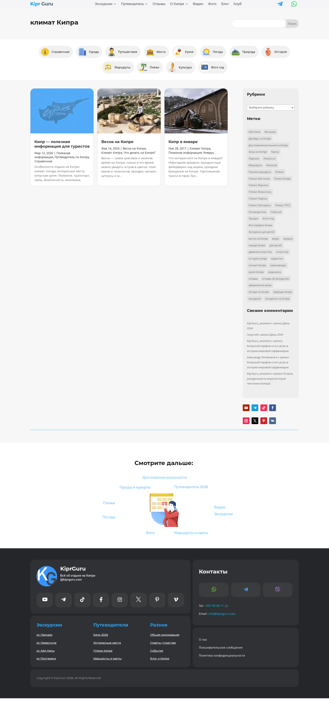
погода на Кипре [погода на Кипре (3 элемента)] (259, 292)
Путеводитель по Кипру (72, 157)
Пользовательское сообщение (221, 650)
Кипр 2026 (100, 637)
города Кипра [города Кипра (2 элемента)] (257, 245)
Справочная (43, 161)
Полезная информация (52, 155)
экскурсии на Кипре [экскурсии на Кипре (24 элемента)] (277, 298)
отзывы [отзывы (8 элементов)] (253, 278)
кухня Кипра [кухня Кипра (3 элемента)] (256, 272)
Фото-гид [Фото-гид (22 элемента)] (268, 218)
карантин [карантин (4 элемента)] (277, 258)
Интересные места (107, 645)
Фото (212, 4)
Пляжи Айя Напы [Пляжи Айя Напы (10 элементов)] (259, 178)
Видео (198, 4)
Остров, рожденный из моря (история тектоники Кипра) (270, 379)
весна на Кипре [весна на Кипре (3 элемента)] (258, 238)
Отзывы (159, 4)
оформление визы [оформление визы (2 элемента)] (260, 285)
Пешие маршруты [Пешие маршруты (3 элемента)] (260, 172)
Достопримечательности (164, 478)
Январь (208, 153)
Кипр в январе (183, 141)
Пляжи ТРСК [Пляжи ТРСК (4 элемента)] (282, 205)
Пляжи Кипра (102, 653)
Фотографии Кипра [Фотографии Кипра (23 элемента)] (260, 225)
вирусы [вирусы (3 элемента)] (287, 238)
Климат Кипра (111, 153)
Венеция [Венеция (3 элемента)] (270, 132)
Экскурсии (103, 4)
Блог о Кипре (159, 661)
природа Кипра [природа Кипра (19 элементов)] (282, 292)
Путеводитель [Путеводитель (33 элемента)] (257, 212)
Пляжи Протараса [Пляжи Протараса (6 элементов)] (260, 205)
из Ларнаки (44, 637)
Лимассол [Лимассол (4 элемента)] (269, 158)
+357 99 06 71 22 (216, 608)
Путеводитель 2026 (193, 488)
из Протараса (46, 661)
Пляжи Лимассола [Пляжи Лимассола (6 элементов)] (260, 192)
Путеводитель (132, 4)
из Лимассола (46, 645)
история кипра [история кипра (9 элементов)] (258, 258)
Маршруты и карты (193, 535)
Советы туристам (163, 645)
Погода (107, 519)
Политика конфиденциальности (222, 658)
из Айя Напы (46, 653)
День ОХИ (276, 334)
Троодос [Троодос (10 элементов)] (253, 218)
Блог (225, 4)
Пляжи (108, 504)
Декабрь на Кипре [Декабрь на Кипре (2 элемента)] (260, 138)
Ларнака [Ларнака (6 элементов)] (254, 158)
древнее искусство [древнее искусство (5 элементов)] (260, 252)
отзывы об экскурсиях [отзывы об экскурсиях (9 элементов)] (275, 278)
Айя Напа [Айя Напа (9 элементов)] (254, 132)
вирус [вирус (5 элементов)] (275, 238)
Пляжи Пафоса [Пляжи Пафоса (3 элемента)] (258, 198)
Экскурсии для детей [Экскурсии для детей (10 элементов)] (261, 232)
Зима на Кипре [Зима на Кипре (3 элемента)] (258, 152)
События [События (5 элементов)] (275, 212)
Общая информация (164, 637)
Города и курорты (133, 488)
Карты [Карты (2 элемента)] (275, 152)
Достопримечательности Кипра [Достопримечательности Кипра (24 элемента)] (268, 145)
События (156, 653)
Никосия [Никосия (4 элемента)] (271, 165)
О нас (203, 642)
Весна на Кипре (117, 141)
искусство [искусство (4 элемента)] (282, 252)
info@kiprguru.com (221, 616)
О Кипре (177, 4)
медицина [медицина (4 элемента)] (274, 272)
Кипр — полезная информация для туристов (62, 144)
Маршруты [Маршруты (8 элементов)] (255, 165)
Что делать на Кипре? (139, 153)
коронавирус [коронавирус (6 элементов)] (278, 265)
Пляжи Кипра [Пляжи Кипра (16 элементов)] (282, 178)
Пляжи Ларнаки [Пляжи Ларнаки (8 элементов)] (258, 185)
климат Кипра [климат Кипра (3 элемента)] (257, 265)
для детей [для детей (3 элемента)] (275, 245)
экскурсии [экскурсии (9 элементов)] (255, 298)
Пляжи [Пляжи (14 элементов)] (279, 172)
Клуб (238, 4)
